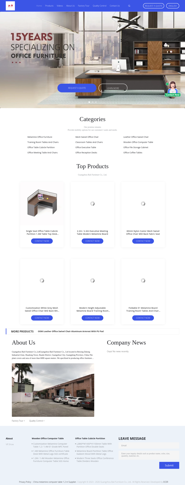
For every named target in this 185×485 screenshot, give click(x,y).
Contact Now (42, 241)
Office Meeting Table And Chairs (42, 152)
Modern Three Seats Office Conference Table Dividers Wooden (95, 459)
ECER (165, 482)
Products (49, 5)
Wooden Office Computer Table (138, 142)
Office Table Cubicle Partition (41, 147)
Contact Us (115, 5)
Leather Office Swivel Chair (136, 137)
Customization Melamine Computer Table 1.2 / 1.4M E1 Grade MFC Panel (50, 445)
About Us (70, 5)
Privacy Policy (25, 482)
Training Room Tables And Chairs (43, 142)
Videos (60, 5)
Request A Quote (153, 5)
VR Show (10, 444)
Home (39, 5)
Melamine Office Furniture (39, 137)
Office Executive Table (85, 147)
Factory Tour (83, 5)
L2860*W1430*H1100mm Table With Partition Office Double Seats (94, 445)
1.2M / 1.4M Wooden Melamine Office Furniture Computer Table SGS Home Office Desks (51, 460)
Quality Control (99, 5)
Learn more (113, 88)
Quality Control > (37, 420)
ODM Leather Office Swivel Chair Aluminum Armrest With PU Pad (71, 331)
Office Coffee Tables (132, 152)
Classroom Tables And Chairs (89, 142)
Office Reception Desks (86, 152)
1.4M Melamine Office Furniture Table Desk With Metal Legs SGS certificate (51, 452)
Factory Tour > (18, 420)
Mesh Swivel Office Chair (87, 137)
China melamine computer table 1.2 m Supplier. (55, 482)
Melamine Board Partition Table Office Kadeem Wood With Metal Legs (95, 452)
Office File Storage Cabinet (135, 147)
